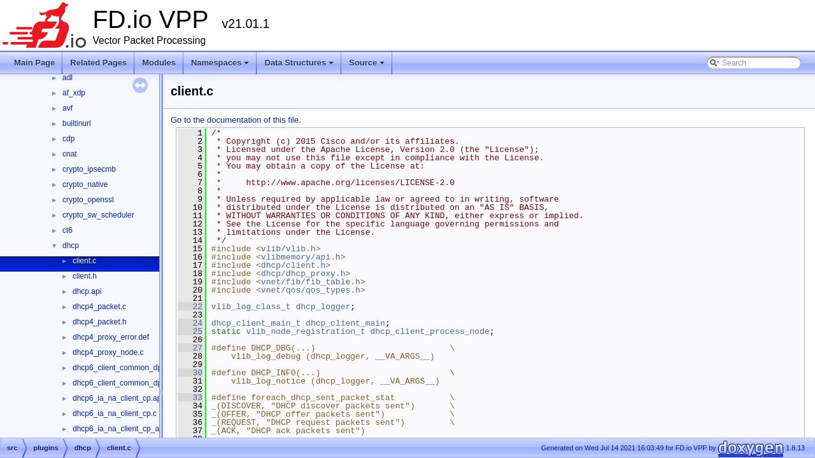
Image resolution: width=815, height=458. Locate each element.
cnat (69, 153)
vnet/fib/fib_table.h (310, 282)
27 (190, 348)
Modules (159, 62)
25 (190, 331)
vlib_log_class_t (251, 306)
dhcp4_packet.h (100, 321)
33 (190, 397)
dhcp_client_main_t (256, 323)
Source (367, 66)
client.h (85, 276)
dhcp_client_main (345, 323)
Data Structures (300, 66)
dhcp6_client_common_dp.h (120, 382)
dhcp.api (87, 291)
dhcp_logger (322, 306)
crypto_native (85, 184)
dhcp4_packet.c (99, 306)
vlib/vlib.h (288, 248)
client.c (84, 260)
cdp (68, 138)
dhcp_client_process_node (429, 331)
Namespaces (221, 66)
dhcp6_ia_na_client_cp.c (115, 413)
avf (67, 108)
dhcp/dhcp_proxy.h (303, 273)
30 (190, 372)
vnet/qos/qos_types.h (310, 290)
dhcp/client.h (293, 265)
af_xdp (73, 92)
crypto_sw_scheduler (98, 215)
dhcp (70, 245)
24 (190, 323)
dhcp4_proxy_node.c (108, 352)
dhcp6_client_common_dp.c (120, 367)
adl (67, 77)
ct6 (67, 230)
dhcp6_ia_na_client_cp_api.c (122, 428)
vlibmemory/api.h (301, 257)
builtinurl (76, 123)
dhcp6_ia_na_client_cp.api (118, 398)
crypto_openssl (88, 199)
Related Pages (98, 62)
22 (190, 306)
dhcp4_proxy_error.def (111, 337)
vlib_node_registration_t (305, 331)
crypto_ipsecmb (89, 169)
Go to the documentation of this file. (236, 120)
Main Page (34, 62)
